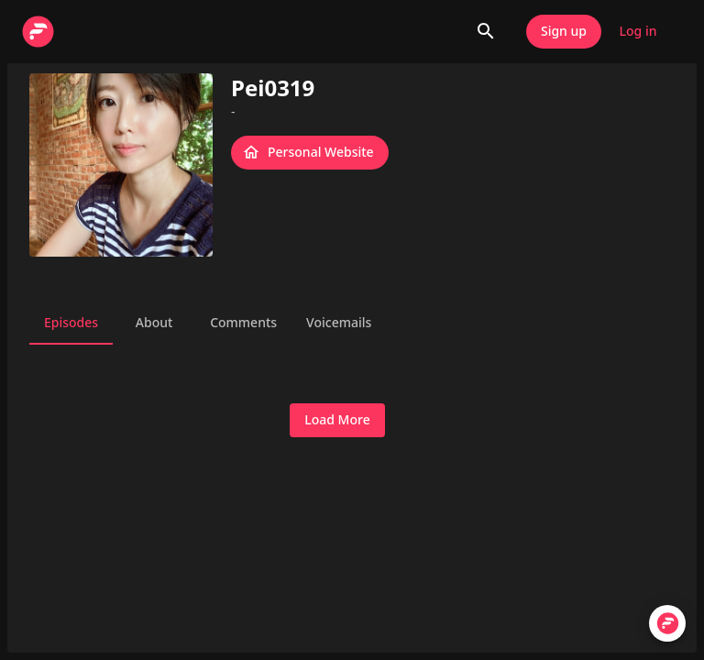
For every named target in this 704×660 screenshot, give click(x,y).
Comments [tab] (243, 323)
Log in (638, 32)
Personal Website (310, 153)
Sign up (563, 32)
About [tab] (154, 323)
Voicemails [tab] (339, 323)
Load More (337, 420)
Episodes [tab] (71, 323)
